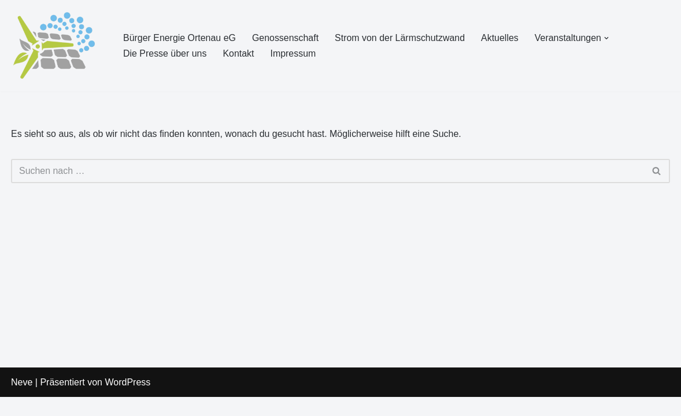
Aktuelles (501, 38)
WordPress (127, 401)
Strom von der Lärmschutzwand (400, 38)
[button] (608, 38)
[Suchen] (327, 171)
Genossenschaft (286, 38)
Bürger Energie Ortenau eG (179, 38)
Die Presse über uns (165, 53)
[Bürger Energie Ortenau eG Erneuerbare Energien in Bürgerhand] (57, 45)
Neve (21, 401)
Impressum (293, 53)
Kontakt (238, 53)
